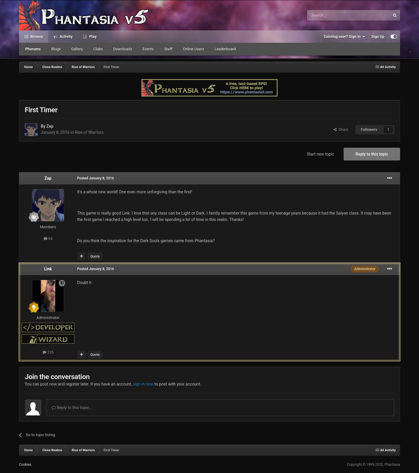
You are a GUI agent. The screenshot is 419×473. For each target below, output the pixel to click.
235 (48, 352)
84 (48, 238)
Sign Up (377, 36)
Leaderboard (225, 49)
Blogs (56, 49)
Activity (66, 36)
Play (92, 36)
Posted (95, 178)
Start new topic (320, 154)
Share (340, 129)
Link (48, 269)
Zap (49, 126)
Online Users (193, 49)
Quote (95, 256)
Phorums (33, 49)
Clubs (98, 49)
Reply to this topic (372, 154)
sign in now (143, 384)
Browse (36, 36)
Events (148, 49)
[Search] (334, 15)
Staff (168, 49)
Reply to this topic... (72, 407)
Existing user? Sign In (344, 37)
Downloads (122, 49)
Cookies (25, 465)
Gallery (77, 49)
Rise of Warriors (89, 132)
